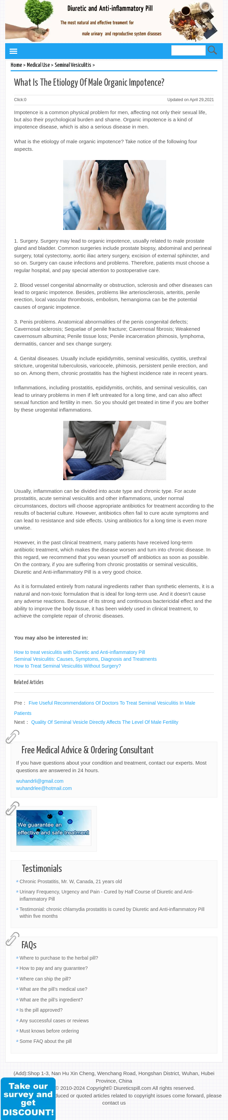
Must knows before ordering (49, 1031)
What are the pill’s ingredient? (51, 999)
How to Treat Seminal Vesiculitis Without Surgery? (67, 666)
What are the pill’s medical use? (53, 989)
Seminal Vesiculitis (73, 65)
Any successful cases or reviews (54, 1020)
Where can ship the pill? (45, 979)
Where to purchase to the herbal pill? (59, 958)
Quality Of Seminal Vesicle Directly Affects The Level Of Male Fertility (104, 722)
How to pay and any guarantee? (54, 968)
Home (16, 65)
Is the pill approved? (41, 1010)
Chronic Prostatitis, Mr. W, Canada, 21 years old (71, 881)
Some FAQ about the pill (46, 1041)
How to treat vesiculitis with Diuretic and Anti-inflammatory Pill (79, 652)
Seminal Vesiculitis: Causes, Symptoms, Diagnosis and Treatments (85, 659)
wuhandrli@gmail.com (40, 781)
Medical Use (38, 65)
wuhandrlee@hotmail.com (44, 788)
